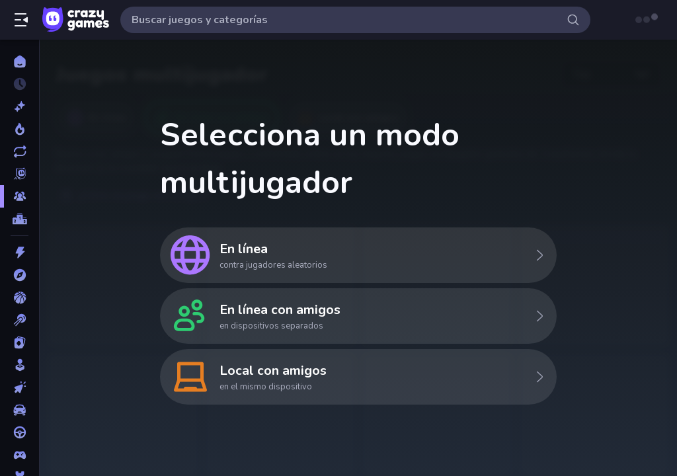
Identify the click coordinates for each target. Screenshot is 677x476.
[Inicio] (19, 61)
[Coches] (19, 410)
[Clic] (19, 387)
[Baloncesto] (19, 297)
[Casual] (19, 365)
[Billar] (19, 320)
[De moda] (19, 129)
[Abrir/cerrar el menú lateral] (21, 20)
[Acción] (19, 252)
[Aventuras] (19, 275)
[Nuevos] (19, 106)
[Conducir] (19, 432)
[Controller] (19, 455)
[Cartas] (19, 342)
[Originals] (19, 174)
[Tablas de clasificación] (19, 219)
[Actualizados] (19, 151)
